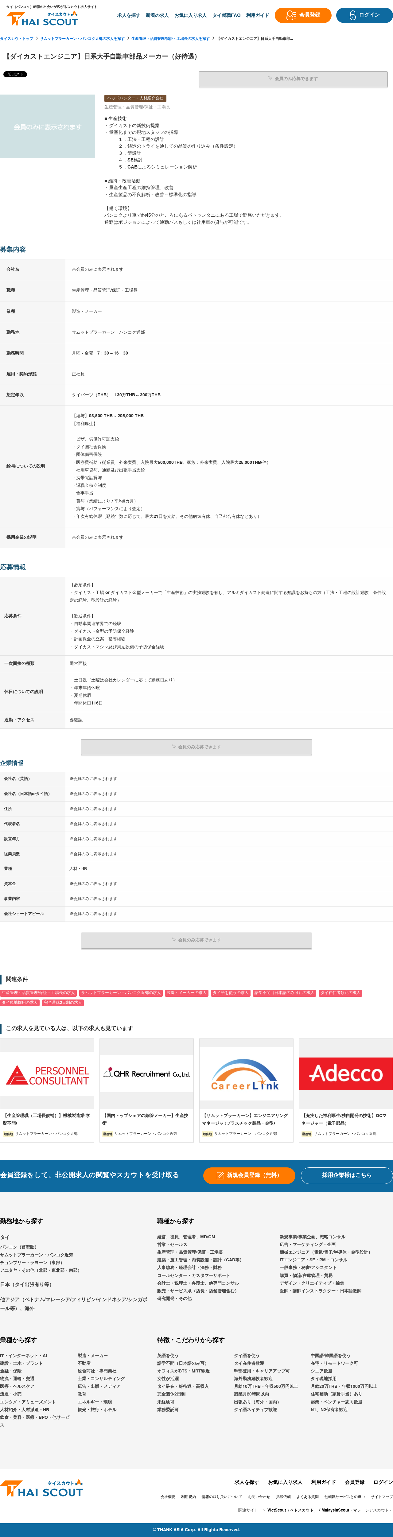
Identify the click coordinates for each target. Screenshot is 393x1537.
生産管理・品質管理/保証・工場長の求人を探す (170, 39)
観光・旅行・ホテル (97, 1409)
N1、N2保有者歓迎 (329, 1409)
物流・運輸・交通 (17, 1378)
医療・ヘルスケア (17, 1386)
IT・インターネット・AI (23, 1355)
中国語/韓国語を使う (331, 1355)
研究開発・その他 (174, 1298)
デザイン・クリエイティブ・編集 (312, 1283)
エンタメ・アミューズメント (28, 1402)
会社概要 (168, 1497)
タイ (5, 1237)
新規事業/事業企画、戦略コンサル (312, 1237)
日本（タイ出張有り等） (27, 1285)
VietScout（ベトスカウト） (292, 1510)
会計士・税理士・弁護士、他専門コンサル (198, 1283)
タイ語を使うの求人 (231, 993)
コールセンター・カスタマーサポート (193, 1275)
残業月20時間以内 (251, 1394)
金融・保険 (10, 1371)
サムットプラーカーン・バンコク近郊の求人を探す (82, 39)
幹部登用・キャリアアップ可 (262, 1371)
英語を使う (168, 1355)
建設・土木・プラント (21, 1363)
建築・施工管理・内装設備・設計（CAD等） (200, 1260)
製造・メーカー (93, 1355)
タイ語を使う (247, 1355)
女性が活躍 (168, 1378)
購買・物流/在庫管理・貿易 (306, 1275)
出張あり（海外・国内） (257, 1402)
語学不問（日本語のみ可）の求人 (284, 993)
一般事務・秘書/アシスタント (308, 1268)
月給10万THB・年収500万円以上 (266, 1386)
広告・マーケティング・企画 (308, 1244)
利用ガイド (323, 1482)
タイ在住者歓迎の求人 (340, 993)
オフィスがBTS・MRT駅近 (183, 1371)
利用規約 (188, 1497)
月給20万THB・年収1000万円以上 (344, 1386)
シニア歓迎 (321, 1371)
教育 (82, 1394)
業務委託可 (168, 1409)
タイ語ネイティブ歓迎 (255, 1409)
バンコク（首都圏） (19, 1247)
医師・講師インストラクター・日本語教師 (320, 1291)
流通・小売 (10, 1394)
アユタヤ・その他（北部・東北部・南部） (41, 1270)
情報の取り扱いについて (222, 1497)
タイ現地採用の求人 (20, 1002)
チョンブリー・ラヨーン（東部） (32, 1262)
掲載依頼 (283, 1497)
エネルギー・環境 (95, 1402)
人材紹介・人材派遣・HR (24, 1409)
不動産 (84, 1363)
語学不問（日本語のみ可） (183, 1363)
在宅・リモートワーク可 (334, 1363)
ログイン (383, 1482)
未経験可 (165, 1402)
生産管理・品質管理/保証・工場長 (190, 1252)
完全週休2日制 (171, 1394)
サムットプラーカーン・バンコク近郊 (36, 1255)
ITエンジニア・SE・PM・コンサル (313, 1260)
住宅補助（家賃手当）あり (336, 1394)
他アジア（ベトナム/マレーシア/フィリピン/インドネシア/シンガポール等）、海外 (73, 1304)
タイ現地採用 (324, 1378)
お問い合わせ (259, 1497)
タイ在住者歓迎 (249, 1363)
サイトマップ (382, 1497)
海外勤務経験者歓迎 (253, 1378)
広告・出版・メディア (99, 1386)
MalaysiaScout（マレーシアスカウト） (357, 1510)
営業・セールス (172, 1244)
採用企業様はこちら (347, 1175)
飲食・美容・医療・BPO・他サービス (34, 1421)
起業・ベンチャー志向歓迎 (336, 1402)
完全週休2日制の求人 (63, 1002)
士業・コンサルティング (101, 1378)
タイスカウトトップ (16, 39)
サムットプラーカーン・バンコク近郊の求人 (121, 993)
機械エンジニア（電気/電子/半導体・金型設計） (326, 1252)
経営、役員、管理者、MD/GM (186, 1237)
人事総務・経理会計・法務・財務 (189, 1268)
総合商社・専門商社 (97, 1371)
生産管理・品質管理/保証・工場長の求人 (38, 993)
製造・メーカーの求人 (187, 993)
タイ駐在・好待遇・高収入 (183, 1386)
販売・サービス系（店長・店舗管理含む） (198, 1291)
